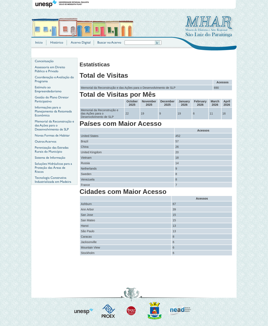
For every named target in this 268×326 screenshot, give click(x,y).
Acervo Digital (81, 42)
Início (39, 42)
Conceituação (44, 61)
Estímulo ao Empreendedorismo (48, 89)
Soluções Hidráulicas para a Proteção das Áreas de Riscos (53, 168)
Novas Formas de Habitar (52, 135)
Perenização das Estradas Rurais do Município (51, 149)
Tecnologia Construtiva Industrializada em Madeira (53, 180)
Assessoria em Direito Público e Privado (50, 69)
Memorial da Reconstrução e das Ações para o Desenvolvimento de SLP (54, 125)
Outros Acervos (45, 141)
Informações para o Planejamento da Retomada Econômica (53, 111)
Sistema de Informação (50, 158)
